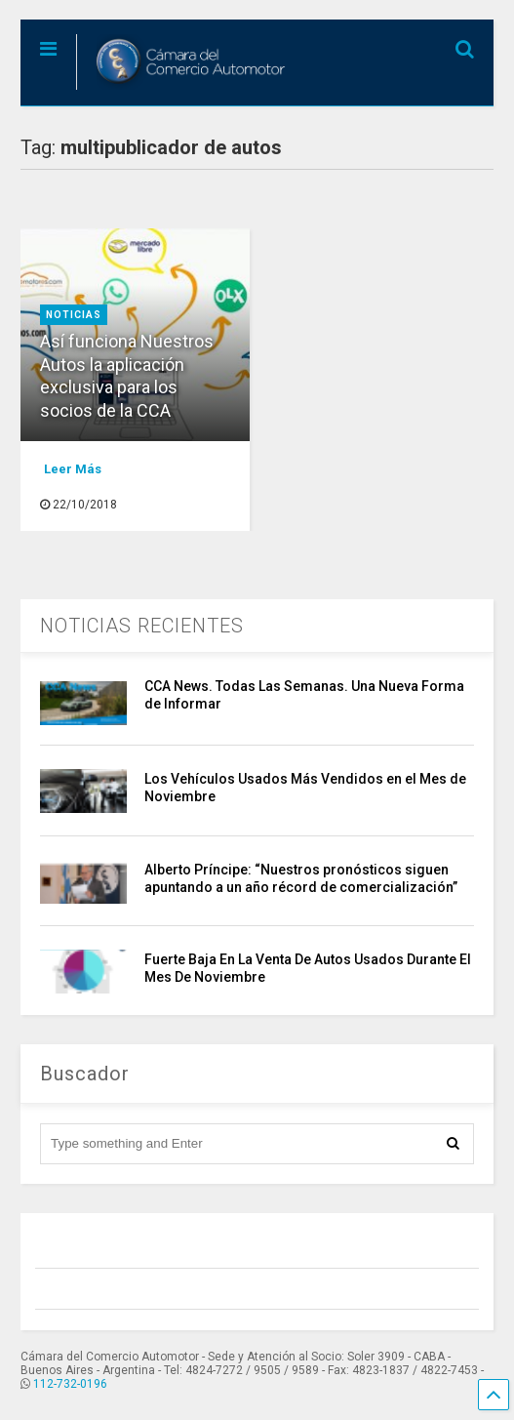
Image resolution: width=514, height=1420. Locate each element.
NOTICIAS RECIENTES (142, 625)
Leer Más (72, 469)
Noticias (73, 314)
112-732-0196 (70, 1384)
